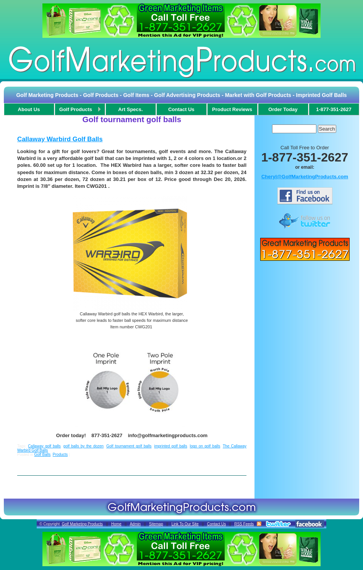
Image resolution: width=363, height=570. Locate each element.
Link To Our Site (185, 524)
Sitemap (156, 524)
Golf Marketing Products (82, 524)
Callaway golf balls (44, 446)
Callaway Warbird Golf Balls (60, 139)
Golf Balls (42, 454)
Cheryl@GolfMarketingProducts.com (304, 176)
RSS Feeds (244, 524)
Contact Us (216, 524)
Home (116, 524)
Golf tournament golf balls (128, 446)
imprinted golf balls (170, 446)
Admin (135, 524)
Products (60, 454)
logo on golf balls (205, 446)
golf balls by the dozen (83, 446)
